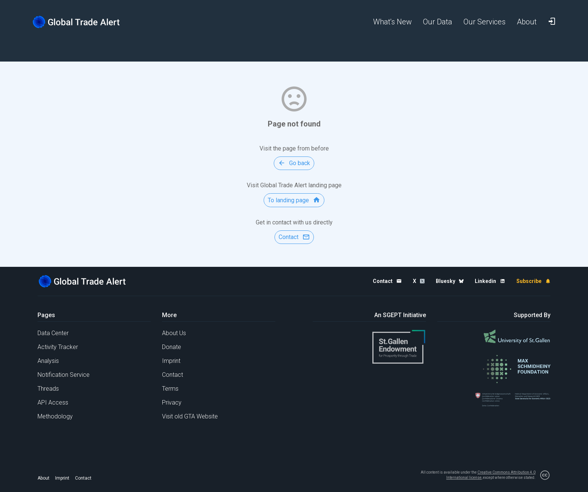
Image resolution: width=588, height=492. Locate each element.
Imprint (171, 360)
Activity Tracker (58, 347)
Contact (172, 374)
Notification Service (64, 374)
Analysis (48, 360)
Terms (170, 388)
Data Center (53, 333)
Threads (48, 388)
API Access (53, 402)
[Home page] (82, 22)
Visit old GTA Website (190, 416)
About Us (174, 333)
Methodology (55, 416)
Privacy (172, 402)
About (44, 478)
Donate (171, 347)
